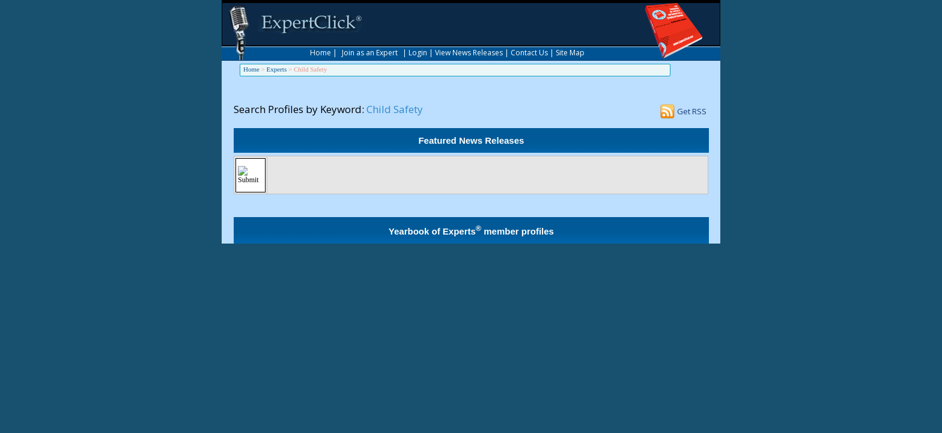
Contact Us (529, 53)
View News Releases (469, 53)
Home (320, 53)
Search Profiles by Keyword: (299, 109)
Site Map (570, 53)
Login (418, 53)
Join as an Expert (370, 53)
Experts (277, 69)
